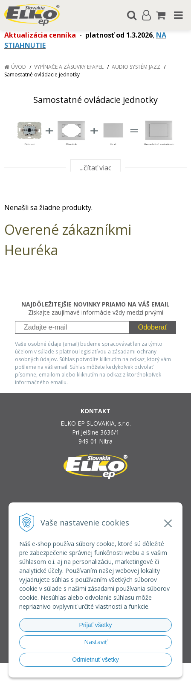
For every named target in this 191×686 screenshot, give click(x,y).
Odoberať (152, 327)
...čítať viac (95, 167)
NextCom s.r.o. (96, 677)
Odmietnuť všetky (95, 659)
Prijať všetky (95, 625)
